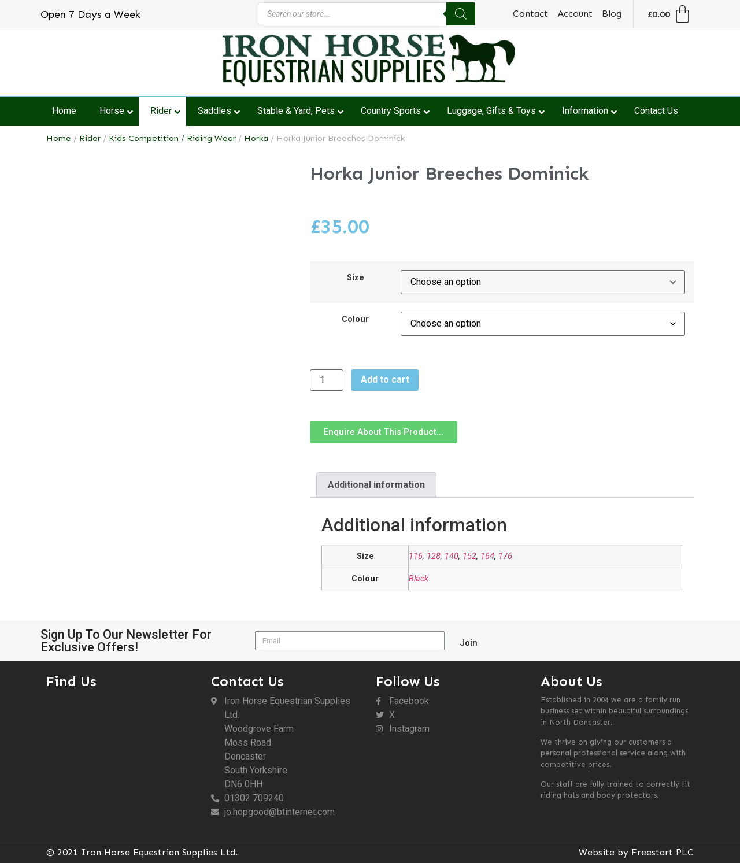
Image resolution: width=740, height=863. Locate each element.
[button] (383, 432)
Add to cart (385, 379)
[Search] (460, 13)
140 (451, 556)
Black (418, 579)
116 (416, 556)
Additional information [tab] (376, 484)
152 (469, 556)
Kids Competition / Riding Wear (172, 138)
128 (434, 556)
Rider (90, 138)
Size (355, 278)
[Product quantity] (326, 380)
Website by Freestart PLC (636, 852)
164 (487, 556)
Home (58, 138)
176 (505, 556)
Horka (256, 138)
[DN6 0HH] (122, 757)
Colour (355, 320)
